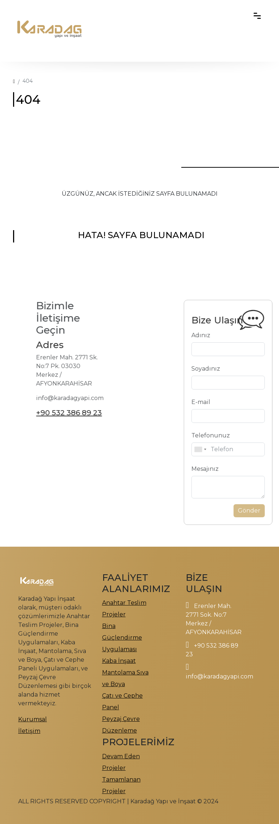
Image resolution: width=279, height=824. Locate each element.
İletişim (29, 730)
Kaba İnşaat (119, 660)
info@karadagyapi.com (219, 676)
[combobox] (218, 449)
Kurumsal (32, 719)
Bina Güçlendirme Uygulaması (122, 638)
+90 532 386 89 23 (51, 412)
